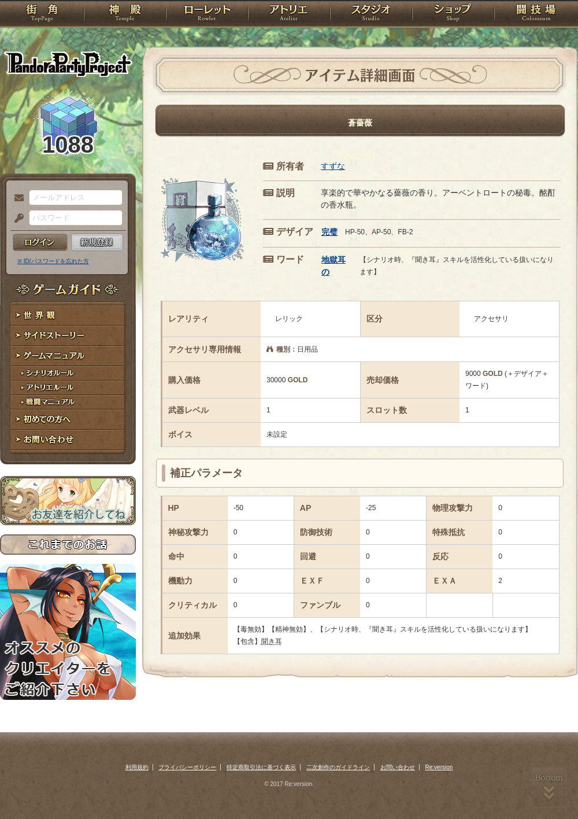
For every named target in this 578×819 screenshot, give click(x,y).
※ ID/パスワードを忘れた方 (53, 261)
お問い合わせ (68, 440)
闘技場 (536, 14)
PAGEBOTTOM (549, 787)
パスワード (16, 218)
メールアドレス (16, 198)
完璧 (329, 232)
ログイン (40, 242)
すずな (333, 166)
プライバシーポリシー (187, 767)
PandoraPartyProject (68, 63)
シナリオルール (68, 373)
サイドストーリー (68, 336)
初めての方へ (68, 420)
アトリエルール (68, 388)
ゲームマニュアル (68, 356)
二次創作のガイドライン (338, 767)
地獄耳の (333, 265)
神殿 (125, 14)
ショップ (453, 14)
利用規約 (137, 767)
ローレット (207, 14)
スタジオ (371, 14)
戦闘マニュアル (68, 402)
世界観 (68, 315)
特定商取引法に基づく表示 (261, 767)
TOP (42, 14)
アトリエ (289, 14)
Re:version (439, 767)
